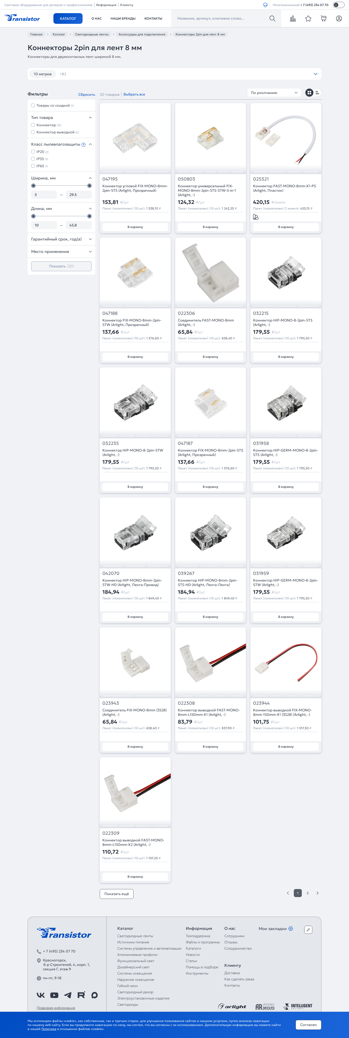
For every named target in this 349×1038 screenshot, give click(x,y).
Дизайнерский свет (133, 967)
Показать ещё (116, 893)
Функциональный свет (135, 961)
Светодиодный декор (135, 992)
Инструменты (197, 973)
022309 (111, 833)
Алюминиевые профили (137, 954)
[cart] (323, 18)
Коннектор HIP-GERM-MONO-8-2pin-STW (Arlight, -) (285, 582)
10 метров (43, 74)
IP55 (42, 159)
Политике (48, 1029)
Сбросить (86, 94)
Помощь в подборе (202, 967)
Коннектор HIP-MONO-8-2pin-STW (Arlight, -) (132, 452)
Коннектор (49, 125)
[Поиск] (272, 18)
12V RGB (248, 74)
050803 (186, 179)
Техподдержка (198, 936)
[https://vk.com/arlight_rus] (41, 995)
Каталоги (193, 948)
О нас (96, 18)
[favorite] (308, 18)
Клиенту (126, 5)
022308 (186, 703)
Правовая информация (56, 1007)
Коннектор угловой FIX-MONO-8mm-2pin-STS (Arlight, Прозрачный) (135, 188)
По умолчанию (274, 92)
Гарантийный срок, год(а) (61, 239)
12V (150, 74)
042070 (111, 573)
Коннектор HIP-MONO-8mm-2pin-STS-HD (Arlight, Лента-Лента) (207, 582)
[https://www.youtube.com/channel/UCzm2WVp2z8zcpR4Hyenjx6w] (54, 995)
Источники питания (133, 942)
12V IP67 (223, 74)
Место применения (61, 251)
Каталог (68, 18)
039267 (186, 573)
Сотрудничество (238, 948)
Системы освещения (134, 973)
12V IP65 (198, 74)
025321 (261, 179)
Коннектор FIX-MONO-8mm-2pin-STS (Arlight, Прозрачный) (210, 452)
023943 (110, 703)
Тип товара (61, 117)
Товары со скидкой (55, 105)
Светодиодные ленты (135, 936)
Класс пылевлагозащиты (61, 144)
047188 (110, 313)
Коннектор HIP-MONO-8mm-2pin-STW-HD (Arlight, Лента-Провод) (132, 582)
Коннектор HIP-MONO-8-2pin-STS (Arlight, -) (282, 322)
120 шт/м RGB (124, 74)
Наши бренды (123, 18)
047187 (185, 443)
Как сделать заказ (239, 979)
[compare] (292, 18)
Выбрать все (134, 94)
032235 (110, 443)
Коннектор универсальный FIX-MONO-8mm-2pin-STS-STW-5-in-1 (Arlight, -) (207, 190)
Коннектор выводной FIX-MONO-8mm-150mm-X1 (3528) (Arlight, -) (282, 712)
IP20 (43, 151)
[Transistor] (22, 17)
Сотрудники (234, 936)
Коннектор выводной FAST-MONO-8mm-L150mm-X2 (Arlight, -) (133, 842)
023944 (261, 703)
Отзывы (230, 942)
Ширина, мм (61, 178)
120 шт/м (93, 74)
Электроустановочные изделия (143, 998)
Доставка (232, 973)
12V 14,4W (172, 74)
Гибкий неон (127, 985)
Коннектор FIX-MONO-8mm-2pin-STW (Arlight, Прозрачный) (131, 322)
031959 (261, 573)
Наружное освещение (135, 979)
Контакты (153, 18)
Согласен (308, 1024)
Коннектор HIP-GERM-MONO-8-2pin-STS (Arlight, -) (285, 452)
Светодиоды (127, 1004)
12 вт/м (68, 74)
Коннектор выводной (58, 132)
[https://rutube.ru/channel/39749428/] (81, 995)
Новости (193, 954)
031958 (261, 443)
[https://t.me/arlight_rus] (68, 995)
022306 (186, 313)
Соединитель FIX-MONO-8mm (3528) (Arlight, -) (134, 712)
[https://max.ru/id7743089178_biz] (95, 995)
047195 (110, 179)
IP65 (42, 166)
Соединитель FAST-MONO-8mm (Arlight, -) (206, 322)
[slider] (33, 185)
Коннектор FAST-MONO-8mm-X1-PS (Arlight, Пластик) (284, 188)
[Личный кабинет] (339, 18)
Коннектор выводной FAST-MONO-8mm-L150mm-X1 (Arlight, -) (209, 712)
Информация (106, 5)
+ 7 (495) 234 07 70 (314, 5)
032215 (261, 313)
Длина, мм (61, 208)
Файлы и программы (203, 942)
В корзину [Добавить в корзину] (135, 227)
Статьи (191, 961)
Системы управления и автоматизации (149, 948)
